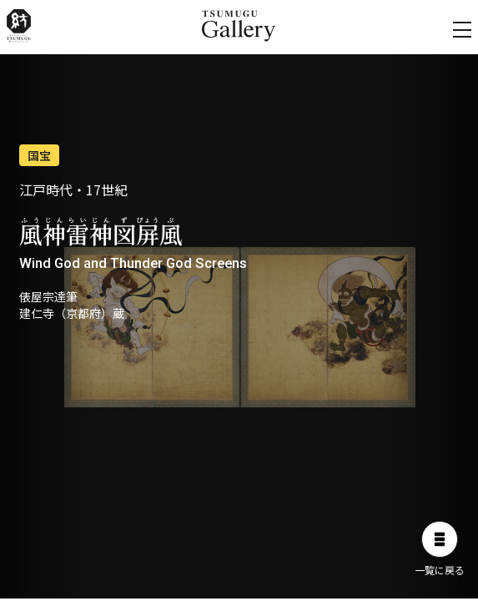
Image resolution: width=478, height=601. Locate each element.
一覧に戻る (440, 549)
